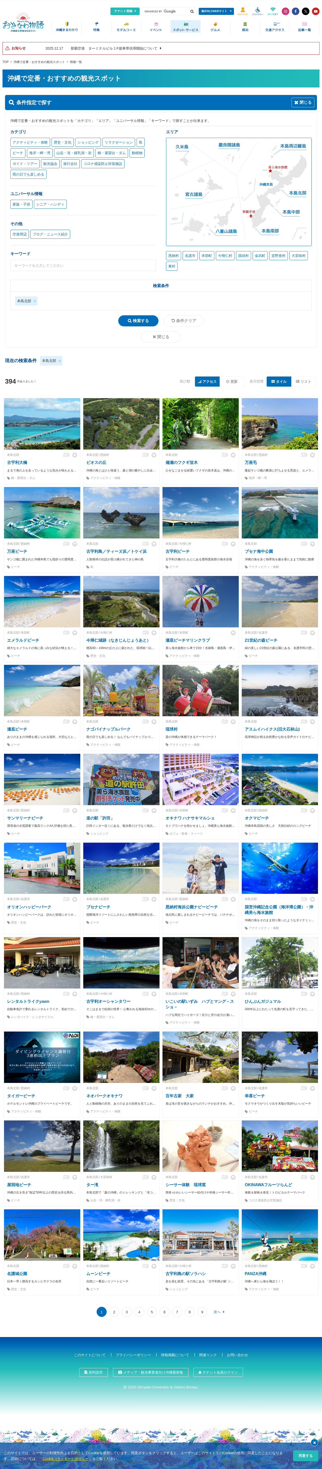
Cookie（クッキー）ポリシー (66, 1459)
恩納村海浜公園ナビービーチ (192, 905)
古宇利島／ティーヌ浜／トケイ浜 (116, 550)
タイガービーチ (21, 1094)
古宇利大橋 (17, 461)
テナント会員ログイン (220, 1371)
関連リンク (208, 1353)
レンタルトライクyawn (28, 1000)
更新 (233, 380)
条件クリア (186, 319)
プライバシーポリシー (133, 1353)
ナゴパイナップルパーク (108, 727)
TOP (6, 60)
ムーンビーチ (98, 1272)
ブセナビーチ (98, 905)
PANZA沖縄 (255, 1272)
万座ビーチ (17, 550)
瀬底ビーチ (17, 727)
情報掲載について (175, 1353)
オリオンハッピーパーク (29, 905)
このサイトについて (90, 1353)
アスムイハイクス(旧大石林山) (272, 727)
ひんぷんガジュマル (263, 1000)
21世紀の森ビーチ (261, 638)
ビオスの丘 (96, 461)
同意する (306, 1456)
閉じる (163, 335)
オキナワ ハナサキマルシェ (190, 816)
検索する (141, 319)
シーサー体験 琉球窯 (186, 1183)
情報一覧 (76, 60)
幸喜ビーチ (255, 1094)
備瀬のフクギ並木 (182, 461)
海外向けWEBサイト (214, 11)
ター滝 (92, 1183)
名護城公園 (17, 1272)
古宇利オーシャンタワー (108, 1000)
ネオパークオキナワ (104, 1094)
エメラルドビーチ (23, 638)
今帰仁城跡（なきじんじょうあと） (118, 638)
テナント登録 (123, 11)
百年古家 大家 (180, 1094)
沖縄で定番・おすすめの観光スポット (39, 60)
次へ (217, 1310)
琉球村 (172, 727)
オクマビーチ (257, 816)
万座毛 (251, 461)
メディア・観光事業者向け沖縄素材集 (153, 1371)
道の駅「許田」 (100, 816)
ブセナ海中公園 (259, 550)
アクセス (210, 380)
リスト (306, 380)
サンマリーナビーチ (25, 816)
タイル (281, 380)
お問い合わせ (237, 1353)
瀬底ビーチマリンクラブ (188, 638)
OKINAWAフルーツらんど (268, 1183)
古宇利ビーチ (178, 550)
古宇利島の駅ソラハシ (186, 1272)
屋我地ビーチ (19, 1183)
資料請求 (96, 1371)
